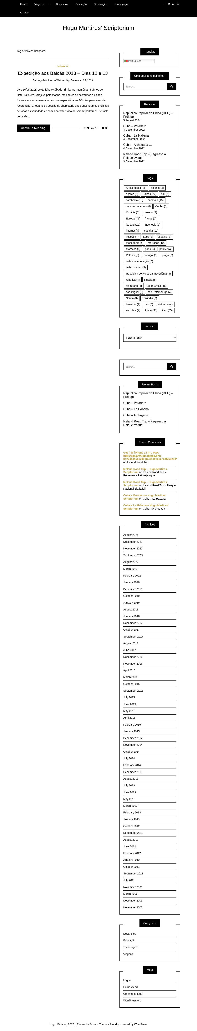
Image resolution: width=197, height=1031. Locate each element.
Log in (127, 980)
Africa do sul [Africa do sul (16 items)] (136, 187)
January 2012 (131, 859)
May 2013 (129, 799)
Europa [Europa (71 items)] (133, 218)
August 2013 (131, 778)
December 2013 (133, 772)
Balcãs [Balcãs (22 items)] (149, 193)
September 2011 (133, 873)
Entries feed (130, 987)
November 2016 (133, 663)
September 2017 (133, 636)
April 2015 (129, 717)
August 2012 (131, 839)
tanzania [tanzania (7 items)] (133, 304)
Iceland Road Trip (137, 462)
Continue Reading (33, 127)
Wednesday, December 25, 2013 (74, 80)
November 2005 (133, 907)
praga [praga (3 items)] (167, 255)
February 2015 (132, 724)
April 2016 (129, 670)
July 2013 (129, 785)
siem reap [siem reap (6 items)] (134, 285)
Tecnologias (100, 4)
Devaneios (62, 4)
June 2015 (129, 704)
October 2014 (131, 751)
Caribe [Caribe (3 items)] (161, 206)
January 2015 (131, 731)
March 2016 (130, 677)
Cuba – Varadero (134, 126)
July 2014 (129, 758)
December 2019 (133, 589)
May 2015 (129, 711)
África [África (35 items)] (151, 310)
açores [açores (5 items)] (132, 193)
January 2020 (131, 582)
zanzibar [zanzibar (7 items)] (133, 310)
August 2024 (131, 534)
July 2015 (129, 697)
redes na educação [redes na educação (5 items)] (139, 261)
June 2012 (129, 846)
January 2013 (131, 819)
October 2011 (131, 866)
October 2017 (131, 629)
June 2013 (129, 792)
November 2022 (133, 548)
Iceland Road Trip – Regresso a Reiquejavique (144, 156)
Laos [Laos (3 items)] (148, 236)
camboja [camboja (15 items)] (156, 200)
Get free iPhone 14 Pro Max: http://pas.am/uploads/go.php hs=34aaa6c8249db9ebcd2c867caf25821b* (150, 456)
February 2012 (132, 853)
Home (23, 4)
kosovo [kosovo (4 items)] (132, 236)
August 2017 (131, 643)
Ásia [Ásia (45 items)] (167, 310)
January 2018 (131, 616)
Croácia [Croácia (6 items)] (132, 212)
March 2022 (130, 568)
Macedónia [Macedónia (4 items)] (134, 242)
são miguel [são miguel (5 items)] (134, 292)
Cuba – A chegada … (137, 144)
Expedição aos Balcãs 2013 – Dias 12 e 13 (63, 73)
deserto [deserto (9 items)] (150, 212)
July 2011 (129, 880)
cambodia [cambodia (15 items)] (134, 200)
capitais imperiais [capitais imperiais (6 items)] (138, 206)
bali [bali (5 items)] (165, 193)
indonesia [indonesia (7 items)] (152, 224)
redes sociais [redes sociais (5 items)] (136, 267)
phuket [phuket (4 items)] (165, 249)
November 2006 (133, 887)
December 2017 (133, 622)
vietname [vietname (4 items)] (165, 304)
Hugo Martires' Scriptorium (98, 27)
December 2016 (133, 656)
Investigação (122, 4)
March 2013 (130, 805)
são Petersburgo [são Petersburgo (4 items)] (160, 292)
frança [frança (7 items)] (150, 218)
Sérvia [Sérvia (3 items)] (132, 298)
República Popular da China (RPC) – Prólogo (148, 114)
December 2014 (133, 738)
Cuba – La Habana (136, 135)
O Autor (24, 12)
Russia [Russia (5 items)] (150, 279)
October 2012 (131, 826)
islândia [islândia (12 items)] (151, 230)
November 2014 (133, 744)
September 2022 (133, 555)
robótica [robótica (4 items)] (133, 279)
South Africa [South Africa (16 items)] (156, 285)
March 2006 (130, 893)
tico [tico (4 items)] (149, 304)
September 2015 (133, 690)
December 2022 (133, 541)
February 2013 (132, 812)
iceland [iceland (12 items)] (133, 224)
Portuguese (132, 61)
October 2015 (131, 683)
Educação (81, 4)
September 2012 (133, 832)
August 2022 (131, 561)
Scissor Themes (99, 1024)
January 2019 (131, 602)
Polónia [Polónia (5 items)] (132, 255)
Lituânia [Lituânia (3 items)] (164, 236)
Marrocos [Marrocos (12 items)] (156, 242)
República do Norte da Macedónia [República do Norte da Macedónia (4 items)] (148, 273)
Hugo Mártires (44, 80)
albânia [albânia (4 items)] (157, 187)
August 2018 (131, 609)
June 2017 (129, 650)
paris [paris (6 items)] (150, 249)
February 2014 (132, 765)
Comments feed (132, 993)
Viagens (38, 4)
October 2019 (131, 595)
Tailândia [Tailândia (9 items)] (149, 298)
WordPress (140, 1024)
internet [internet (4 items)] (132, 230)
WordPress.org (132, 1000)
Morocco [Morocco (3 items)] (133, 249)
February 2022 (132, 575)
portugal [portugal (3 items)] (151, 255)
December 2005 (133, 900)
